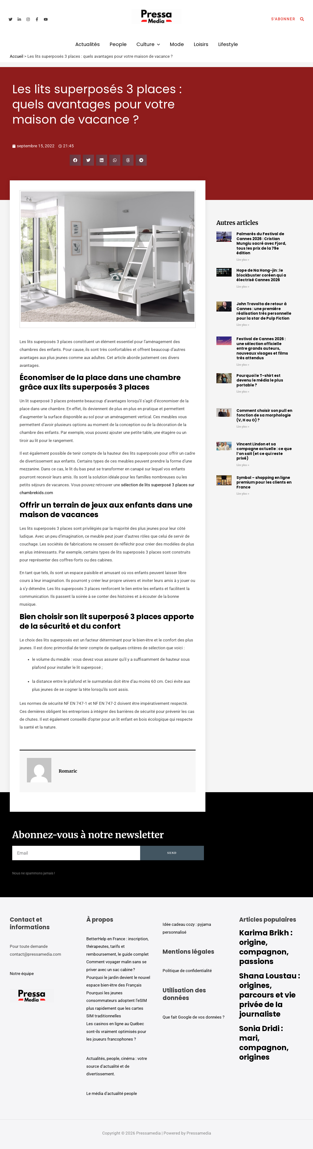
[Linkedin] (19, 19)
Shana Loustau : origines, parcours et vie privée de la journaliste (269, 995)
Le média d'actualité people (111, 1093)
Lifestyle (228, 44)
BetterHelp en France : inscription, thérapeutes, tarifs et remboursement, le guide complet (117, 946)
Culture (148, 44)
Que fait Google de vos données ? (193, 1017)
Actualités (87, 44)
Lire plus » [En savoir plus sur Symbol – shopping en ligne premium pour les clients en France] (242, 493)
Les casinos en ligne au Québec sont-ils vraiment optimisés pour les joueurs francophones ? (116, 1031)
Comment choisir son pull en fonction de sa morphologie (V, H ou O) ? (264, 415)
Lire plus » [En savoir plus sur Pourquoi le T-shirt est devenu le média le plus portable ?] (242, 391)
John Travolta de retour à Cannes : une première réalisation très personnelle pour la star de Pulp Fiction (263, 311)
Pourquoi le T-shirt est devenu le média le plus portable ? (259, 380)
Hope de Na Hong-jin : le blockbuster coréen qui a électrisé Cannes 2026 (261, 275)
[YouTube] (46, 19)
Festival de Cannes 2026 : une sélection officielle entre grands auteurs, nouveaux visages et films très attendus (262, 348)
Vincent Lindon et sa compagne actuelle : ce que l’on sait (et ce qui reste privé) (264, 451)
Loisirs (201, 44)
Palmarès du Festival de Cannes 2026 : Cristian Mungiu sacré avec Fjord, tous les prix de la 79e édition (261, 243)
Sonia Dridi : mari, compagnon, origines (264, 1042)
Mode (177, 44)
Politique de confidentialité (187, 970)
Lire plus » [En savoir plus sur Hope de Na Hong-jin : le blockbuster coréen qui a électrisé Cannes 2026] (242, 286)
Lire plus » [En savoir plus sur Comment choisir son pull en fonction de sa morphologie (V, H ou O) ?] (242, 426)
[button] (283, 19)
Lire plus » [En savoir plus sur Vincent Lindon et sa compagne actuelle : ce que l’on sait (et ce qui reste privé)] (242, 465)
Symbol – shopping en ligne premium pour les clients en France (263, 482)
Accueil (16, 56)
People (118, 44)
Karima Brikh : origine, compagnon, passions (265, 947)
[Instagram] (28, 19)
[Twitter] (10, 19)
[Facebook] (37, 19)
